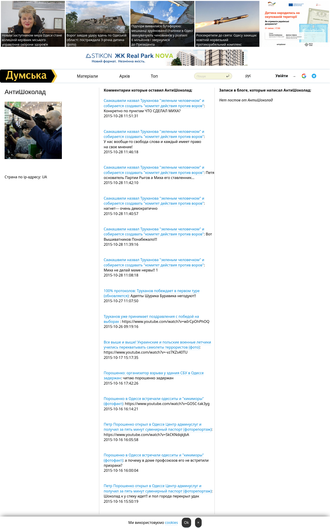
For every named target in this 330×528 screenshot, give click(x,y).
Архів (124, 76)
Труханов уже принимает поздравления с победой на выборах (151, 319)
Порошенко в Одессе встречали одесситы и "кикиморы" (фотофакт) (154, 401)
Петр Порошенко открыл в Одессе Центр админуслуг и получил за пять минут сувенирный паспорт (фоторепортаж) (158, 427)
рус (248, 75)
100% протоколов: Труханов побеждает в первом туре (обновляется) (152, 293)
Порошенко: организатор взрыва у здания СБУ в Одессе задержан (154, 375)
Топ (154, 76)
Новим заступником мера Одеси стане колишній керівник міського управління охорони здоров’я (32, 40)
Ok (186, 522)
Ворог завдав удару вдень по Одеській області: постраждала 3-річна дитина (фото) (96, 40)
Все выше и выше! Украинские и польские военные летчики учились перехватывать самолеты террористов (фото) (157, 345)
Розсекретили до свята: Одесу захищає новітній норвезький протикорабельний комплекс (226, 40)
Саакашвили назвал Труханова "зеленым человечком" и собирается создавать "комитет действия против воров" (154, 103)
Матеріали (87, 76)
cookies (171, 522)
